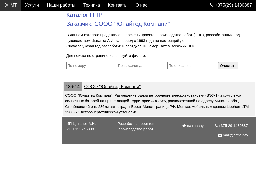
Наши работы (61, 5)
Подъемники (17, 59)
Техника (92, 5)
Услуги (32, 5)
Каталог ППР (17, 26)
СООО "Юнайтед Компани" (112, 86)
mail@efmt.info (22, 112)
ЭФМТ (10, 5)
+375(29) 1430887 (231, 5)
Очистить (228, 66)
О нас (10, 91)
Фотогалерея (17, 37)
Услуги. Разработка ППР (31, 16)
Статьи (11, 69)
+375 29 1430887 (24, 102)
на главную (194, 126)
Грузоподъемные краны (28, 48)
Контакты (14, 80)
